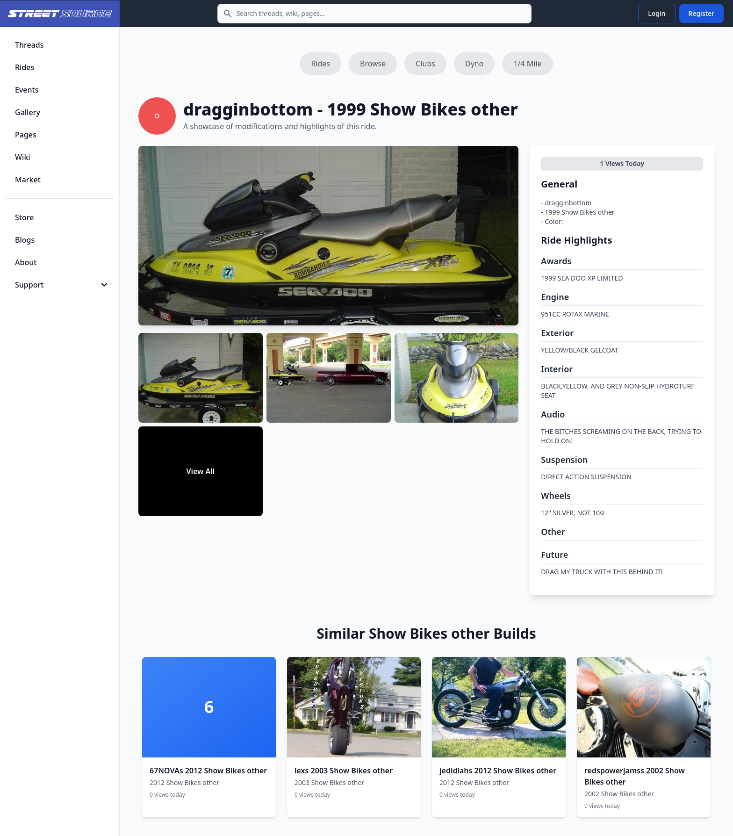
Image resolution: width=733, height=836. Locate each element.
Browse (373, 63)
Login (656, 13)
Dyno (474, 63)
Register (701, 13)
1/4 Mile (527, 63)
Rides (320, 63)
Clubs (425, 63)
